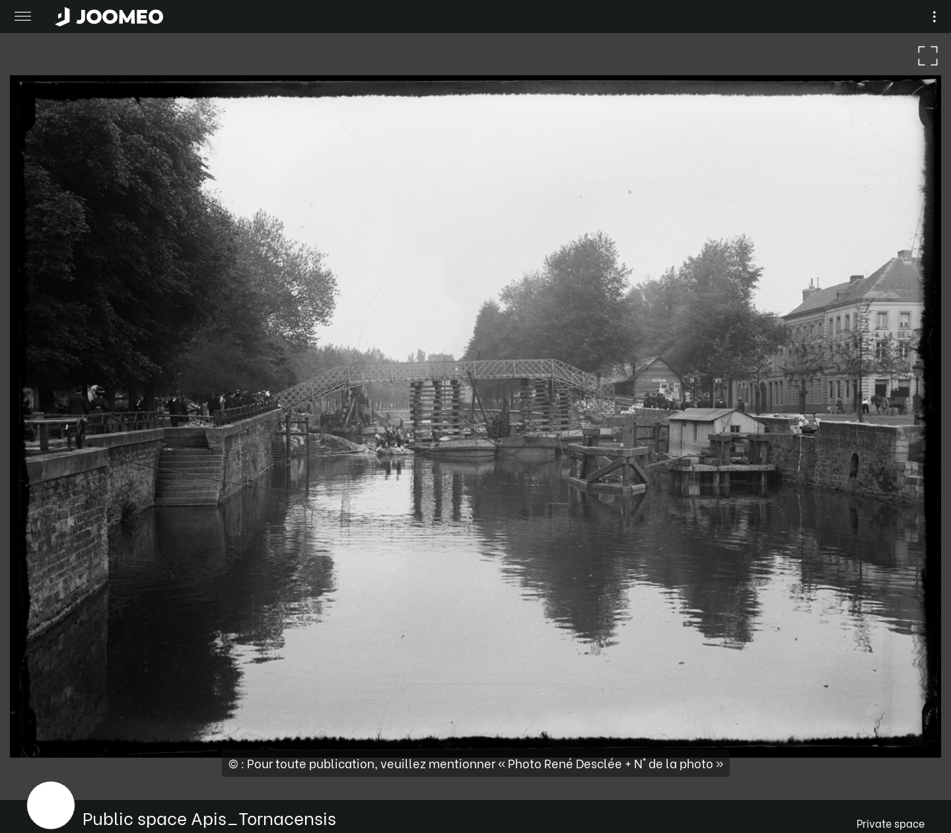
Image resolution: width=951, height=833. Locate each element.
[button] (35, 765)
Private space (891, 822)
